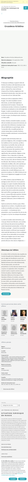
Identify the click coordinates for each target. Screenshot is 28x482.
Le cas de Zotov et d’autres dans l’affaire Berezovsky (14, 22)
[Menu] (26, 8)
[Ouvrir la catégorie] (19, 405)
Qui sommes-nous (6, 447)
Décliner (22, 479)
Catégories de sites (8, 405)
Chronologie (6, 293)
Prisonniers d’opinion (14, 21)
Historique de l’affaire (8, 389)
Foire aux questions (6, 456)
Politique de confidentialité (8, 449)
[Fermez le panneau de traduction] (27, 2)
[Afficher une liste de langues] (23, 1)
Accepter (13, 479)
